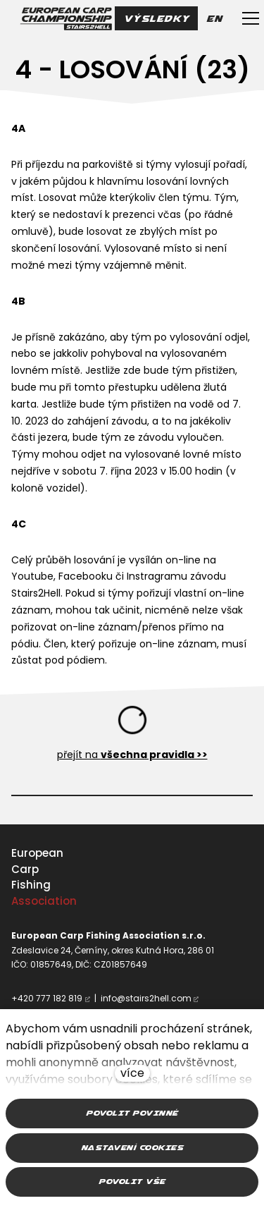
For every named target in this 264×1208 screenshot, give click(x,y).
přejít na (132, 755)
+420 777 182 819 (46, 998)
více (132, 1073)
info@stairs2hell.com (146, 998)
